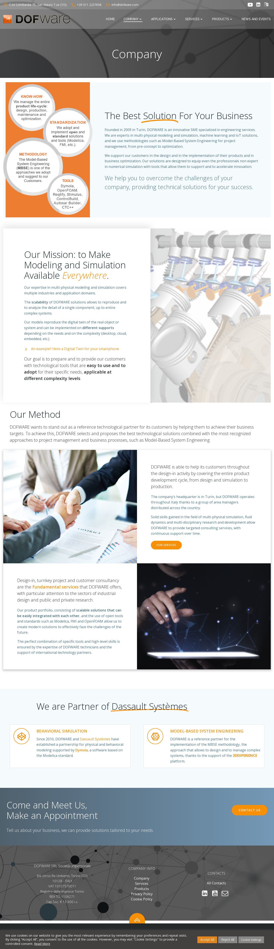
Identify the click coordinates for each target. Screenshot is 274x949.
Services (194, 19)
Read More (42, 943)
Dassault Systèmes (95, 739)
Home (110, 19)
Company (133, 19)
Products (222, 19)
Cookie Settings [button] (251, 940)
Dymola (81, 750)
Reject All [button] (227, 940)
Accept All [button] (207, 940)
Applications (164, 19)
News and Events (256, 19)
